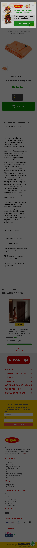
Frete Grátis (9, 477)
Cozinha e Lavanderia (15, 373)
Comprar (20, 106)
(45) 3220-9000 (10, 501)
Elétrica (9, 377)
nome (5, 411)
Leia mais (23, 453)
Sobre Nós (9, 462)
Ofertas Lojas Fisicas (8, 11)
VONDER (23, 76)
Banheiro (9, 369)
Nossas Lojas (10, 464)
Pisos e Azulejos (13, 389)
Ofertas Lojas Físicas (15, 393)
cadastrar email (18, 424)
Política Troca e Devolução (14, 474)
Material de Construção (17, 385)
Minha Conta (19, 11)
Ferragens (10, 381)
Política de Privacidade (13, 476)
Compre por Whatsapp (31, 11)
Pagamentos (9, 485)
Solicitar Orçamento (12, 470)
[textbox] (16, 25)
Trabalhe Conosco (11, 468)
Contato (8, 472)
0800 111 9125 (10, 503)
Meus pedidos (10, 487)
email (5, 417)
